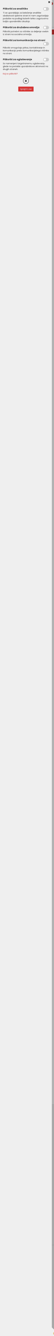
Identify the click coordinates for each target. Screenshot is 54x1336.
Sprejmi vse (26, 89)
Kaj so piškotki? (10, 73)
